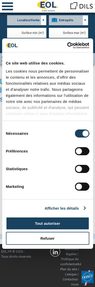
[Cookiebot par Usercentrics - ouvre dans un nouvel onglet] (67, 45)
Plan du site (68, 269)
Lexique (71, 274)
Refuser (48, 238)
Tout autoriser (47, 223)
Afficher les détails (62, 208)
